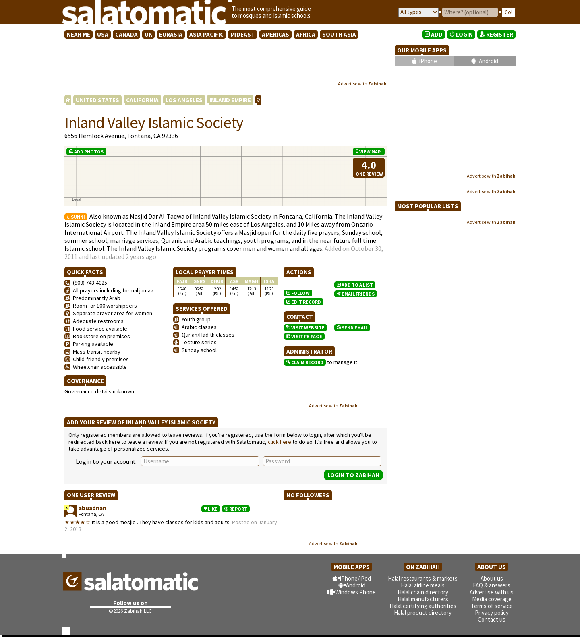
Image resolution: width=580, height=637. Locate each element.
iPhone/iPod (355, 578)
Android (488, 61)
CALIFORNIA (142, 100)
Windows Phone (355, 592)
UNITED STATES (97, 100)
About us (492, 578)
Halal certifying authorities (422, 606)
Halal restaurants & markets (423, 578)
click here (279, 441)
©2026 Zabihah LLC (130, 611)
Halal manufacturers (423, 599)
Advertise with (362, 84)
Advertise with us (492, 592)
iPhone (428, 61)
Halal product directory (423, 612)
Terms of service (492, 606)
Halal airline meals (423, 585)
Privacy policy (492, 612)
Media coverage (492, 599)
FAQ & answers (491, 585)
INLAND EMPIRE (230, 100)
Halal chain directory (423, 592)
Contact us (491, 619)
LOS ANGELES (184, 100)
